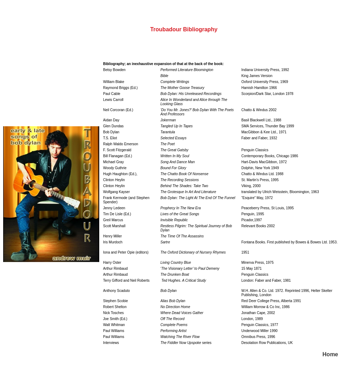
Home (330, 354)
